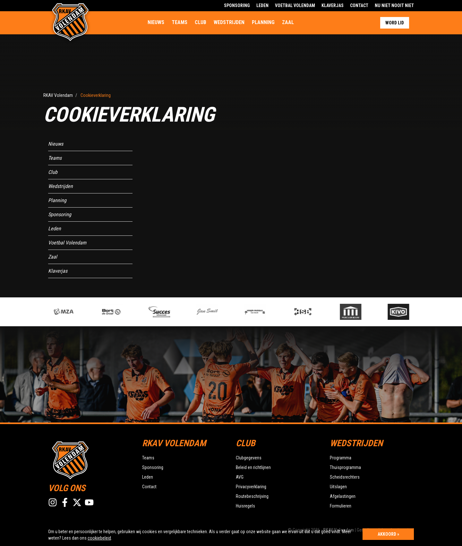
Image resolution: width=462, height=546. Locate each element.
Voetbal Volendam (295, 5)
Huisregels (245, 505)
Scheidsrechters (345, 477)
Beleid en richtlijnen (253, 467)
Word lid (394, 22)
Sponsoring (237, 5)
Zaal (288, 22)
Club (200, 22)
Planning (263, 22)
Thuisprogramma (345, 467)
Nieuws (156, 22)
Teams (179, 22)
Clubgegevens (248, 457)
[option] (169, 311)
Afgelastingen (342, 496)
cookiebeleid (99, 538)
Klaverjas (332, 5)
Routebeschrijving (252, 496)
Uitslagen (338, 486)
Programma (340, 457)
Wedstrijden (229, 22)
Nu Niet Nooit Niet (394, 5)
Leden (262, 5)
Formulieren (340, 505)
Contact (359, 5)
